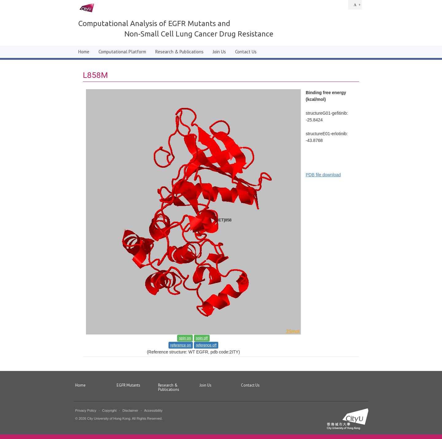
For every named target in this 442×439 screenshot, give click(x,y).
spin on (185, 338)
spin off (201, 338)
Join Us (219, 52)
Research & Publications (179, 52)
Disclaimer (130, 410)
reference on (180, 345)
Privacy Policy (85, 410)
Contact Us (246, 52)
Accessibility (153, 410)
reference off (206, 345)
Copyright (109, 410)
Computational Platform (122, 52)
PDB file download (323, 174)
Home (83, 52)
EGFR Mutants (128, 385)
